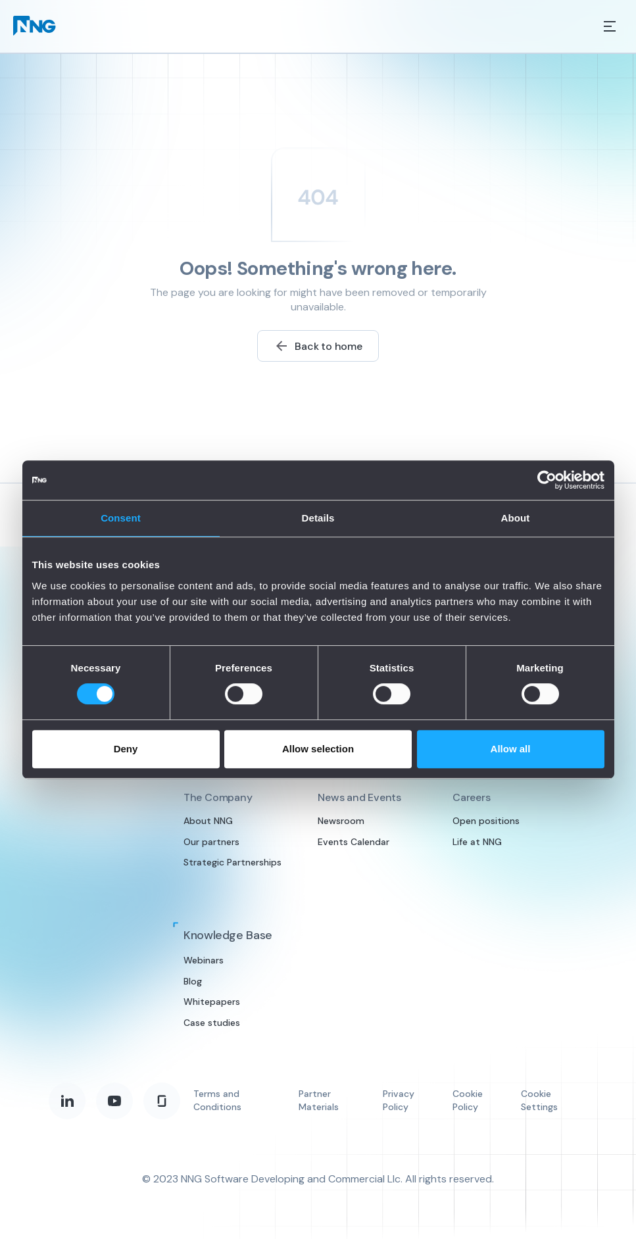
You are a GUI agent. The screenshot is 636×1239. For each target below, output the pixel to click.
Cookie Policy (468, 1100)
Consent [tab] (121, 517)
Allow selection (318, 748)
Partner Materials (319, 1100)
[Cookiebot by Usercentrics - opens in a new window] (546, 480)
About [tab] (515, 517)
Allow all (511, 748)
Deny (126, 748)
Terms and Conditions (217, 1100)
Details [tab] (318, 517)
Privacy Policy (398, 1100)
